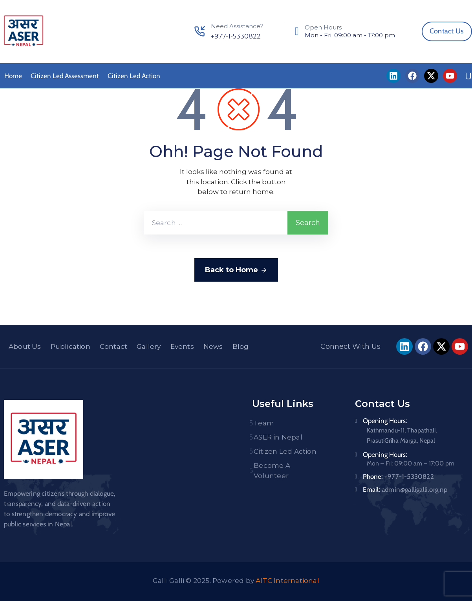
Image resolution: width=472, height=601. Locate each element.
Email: (405, 489)
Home (13, 76)
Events (182, 346)
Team (264, 423)
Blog (240, 346)
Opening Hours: (385, 421)
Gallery (149, 346)
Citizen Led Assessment (65, 76)
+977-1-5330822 (236, 36)
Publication (70, 346)
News (213, 346)
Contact (113, 346)
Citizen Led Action (134, 76)
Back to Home (236, 270)
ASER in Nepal (278, 437)
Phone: (398, 476)
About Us (25, 346)
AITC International (287, 581)
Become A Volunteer (272, 471)
